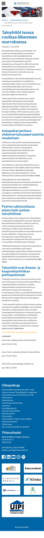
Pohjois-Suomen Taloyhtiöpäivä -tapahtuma (19, 392)
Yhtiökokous (7, 424)
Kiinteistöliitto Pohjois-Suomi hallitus (17, 419)
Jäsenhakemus (7, 400)
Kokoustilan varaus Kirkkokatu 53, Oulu (18, 395)
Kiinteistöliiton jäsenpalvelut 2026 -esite (18, 389)
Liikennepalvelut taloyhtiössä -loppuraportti (19, 332)
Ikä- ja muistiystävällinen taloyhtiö (15, 427)
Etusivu (5, 20)
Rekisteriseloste (8, 413)
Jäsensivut (6, 405)
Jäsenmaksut (7, 397)
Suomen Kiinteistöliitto (11, 411)
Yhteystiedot (7, 416)
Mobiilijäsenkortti (9, 408)
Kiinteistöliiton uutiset (19, 20)
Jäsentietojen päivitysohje (12, 403)
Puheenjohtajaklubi (9, 421)
